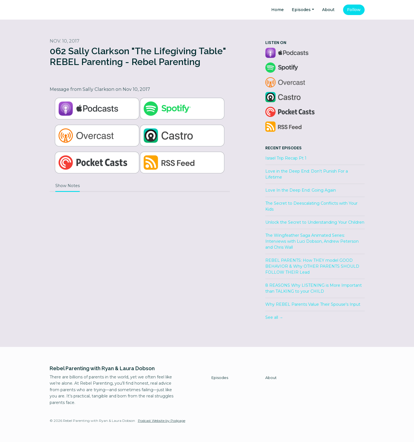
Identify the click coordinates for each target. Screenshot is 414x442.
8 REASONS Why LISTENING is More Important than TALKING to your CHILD (313, 288)
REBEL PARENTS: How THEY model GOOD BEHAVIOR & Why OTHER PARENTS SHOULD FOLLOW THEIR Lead (312, 266)
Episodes (301, 9)
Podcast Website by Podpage (161, 420)
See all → (274, 317)
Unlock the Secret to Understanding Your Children (314, 222)
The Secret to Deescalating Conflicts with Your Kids (311, 206)
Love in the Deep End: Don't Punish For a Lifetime (306, 174)
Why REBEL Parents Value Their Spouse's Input (312, 304)
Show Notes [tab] (67, 185)
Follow (354, 9)
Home (277, 9)
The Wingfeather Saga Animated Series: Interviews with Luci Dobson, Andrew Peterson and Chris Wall (312, 241)
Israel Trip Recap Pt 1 (285, 158)
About (328, 9)
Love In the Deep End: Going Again (300, 190)
